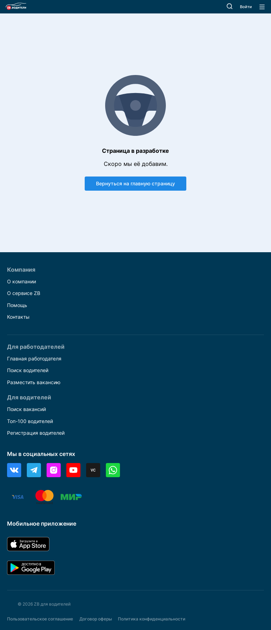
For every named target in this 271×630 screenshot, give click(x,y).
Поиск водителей (27, 370)
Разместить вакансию (33, 382)
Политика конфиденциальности (151, 619)
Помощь (17, 305)
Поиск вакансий (26, 409)
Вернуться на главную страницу (135, 183)
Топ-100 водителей (30, 421)
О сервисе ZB (23, 293)
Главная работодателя (34, 359)
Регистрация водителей (36, 433)
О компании (21, 281)
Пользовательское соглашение (40, 619)
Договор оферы (95, 619)
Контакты (18, 317)
